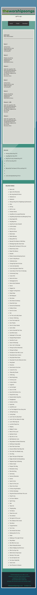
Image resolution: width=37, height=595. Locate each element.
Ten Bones (12, 510)
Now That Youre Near (15, 446)
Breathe (11, 253)
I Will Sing (12, 374)
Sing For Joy (12, 496)
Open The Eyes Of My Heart (16, 456)
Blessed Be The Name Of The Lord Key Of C (16, 168)
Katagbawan (13, 399)
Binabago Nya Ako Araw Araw (17, 243)
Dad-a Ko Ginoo (13, 278)
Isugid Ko (12, 384)
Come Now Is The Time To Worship (18, 271)
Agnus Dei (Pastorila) (15, 192)
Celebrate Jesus (13, 261)
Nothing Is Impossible (15, 444)
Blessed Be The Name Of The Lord (18, 246)
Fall (10, 313)
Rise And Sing (13, 471)
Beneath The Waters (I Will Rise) (17, 241)
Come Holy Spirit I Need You (16, 268)
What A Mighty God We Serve (17, 548)
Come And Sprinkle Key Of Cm (13, 175)
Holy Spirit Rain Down (15, 357)
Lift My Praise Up (14, 412)
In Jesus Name (13, 382)
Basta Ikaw (12, 234)
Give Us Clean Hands (15, 325)
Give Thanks (12, 323)
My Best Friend (13, 434)
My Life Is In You (13, 436)
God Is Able (12, 328)
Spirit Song (12, 501)
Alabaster (12, 199)
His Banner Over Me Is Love (16, 352)
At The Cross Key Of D (11, 161)
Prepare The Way (14, 466)
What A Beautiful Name (15, 545)
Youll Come (12, 562)
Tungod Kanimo (13, 525)
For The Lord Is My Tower (16, 315)
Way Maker (12, 540)
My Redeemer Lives (14, 439)
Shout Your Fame (14, 486)
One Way (12, 454)
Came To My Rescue (14, 258)
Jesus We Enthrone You (15, 392)
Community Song (14, 273)
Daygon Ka (12, 288)
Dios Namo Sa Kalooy (15, 300)
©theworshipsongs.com (15, 585)
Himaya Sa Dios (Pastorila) (16, 347)
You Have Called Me (14, 560)
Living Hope (12, 414)
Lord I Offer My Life (14, 421)
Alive (11, 204)
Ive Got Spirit (13, 387)
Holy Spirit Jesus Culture (15, 355)
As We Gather (13, 226)
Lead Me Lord (13, 407)
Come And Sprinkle (14, 266)
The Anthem (12, 515)
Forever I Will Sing (14, 318)
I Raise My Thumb (14, 372)
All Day (11, 206)
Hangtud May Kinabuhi (15, 337)
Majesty (11, 426)
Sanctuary (12, 473)
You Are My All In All (14, 557)
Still (11, 503)
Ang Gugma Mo (13, 219)
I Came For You (13, 370)
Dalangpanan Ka (14, 280)
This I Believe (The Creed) (16, 520)
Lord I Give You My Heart (16, 416)
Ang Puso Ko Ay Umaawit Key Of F (14, 158)
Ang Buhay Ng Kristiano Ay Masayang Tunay (20, 216)
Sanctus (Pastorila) (14, 476)
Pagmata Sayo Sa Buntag (16, 461)
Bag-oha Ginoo (13, 231)
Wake (11, 535)
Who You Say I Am (14, 550)
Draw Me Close (13, 303)
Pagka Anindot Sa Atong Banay (17, 459)
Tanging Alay (13, 508)
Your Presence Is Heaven (15, 565)
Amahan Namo (13, 211)
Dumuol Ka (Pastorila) (15, 305)
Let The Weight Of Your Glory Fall (18, 409)
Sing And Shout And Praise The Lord (18, 493)
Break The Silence (14, 251)
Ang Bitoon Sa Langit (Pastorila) (17, 214)
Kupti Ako (12, 404)
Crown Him (12, 276)
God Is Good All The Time (16, 330)
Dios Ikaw (12, 298)
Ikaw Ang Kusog (13, 377)
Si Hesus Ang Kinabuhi (15, 488)
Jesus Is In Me (13, 389)
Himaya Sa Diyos (14, 350)
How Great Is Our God (15, 367)
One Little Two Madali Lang (16, 451)
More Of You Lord (14, 431)
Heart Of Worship (14, 342)
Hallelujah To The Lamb (15, 335)
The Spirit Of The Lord (15, 518)
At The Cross (13, 229)
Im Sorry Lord (13, 379)
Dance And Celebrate (15, 283)
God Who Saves (13, 332)
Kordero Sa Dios (13, 402)
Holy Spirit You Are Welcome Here (18, 360)
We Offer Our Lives (14, 543)
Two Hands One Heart (15, 530)
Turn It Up (12, 528)
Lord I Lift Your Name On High (17, 419)
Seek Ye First (13, 481)
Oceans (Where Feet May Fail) (17, 449)
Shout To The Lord (14, 483)
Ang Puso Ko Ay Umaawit (16, 224)
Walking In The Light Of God (16, 538)
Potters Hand (13, 464)
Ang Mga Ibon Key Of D (11, 156)
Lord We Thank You (14, 424)
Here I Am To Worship (15, 345)
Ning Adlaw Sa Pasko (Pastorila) (17, 441)
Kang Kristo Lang (14, 394)
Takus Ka (12, 506)
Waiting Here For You (15, 533)
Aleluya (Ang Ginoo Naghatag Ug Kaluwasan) (20, 201)
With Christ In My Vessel (15, 552)
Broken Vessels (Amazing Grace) (17, 256)
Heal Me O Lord (13, 340)
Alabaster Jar (13, 196)
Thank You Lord (13, 513)
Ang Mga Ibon (13, 221)
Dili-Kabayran (13, 295)
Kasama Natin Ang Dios (15, 397)
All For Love (12, 209)
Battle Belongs (13, 236)
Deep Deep (12, 293)
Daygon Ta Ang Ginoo (15, 290)
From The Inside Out (14, 320)
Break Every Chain (14, 248)
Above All (12, 189)
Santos (11, 478)
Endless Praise (13, 308)
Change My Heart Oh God (16, 263)
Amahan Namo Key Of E (11, 153)
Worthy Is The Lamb (14, 555)
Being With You (13, 238)
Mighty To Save (13, 429)
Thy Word (12, 523)
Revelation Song (14, 468)
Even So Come (13, 310)
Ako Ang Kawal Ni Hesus (15, 194)
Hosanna (12, 365)
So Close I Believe (14, 498)
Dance (11, 285)
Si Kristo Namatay (14, 491)
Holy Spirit (12, 362)
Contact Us (27, 585)
